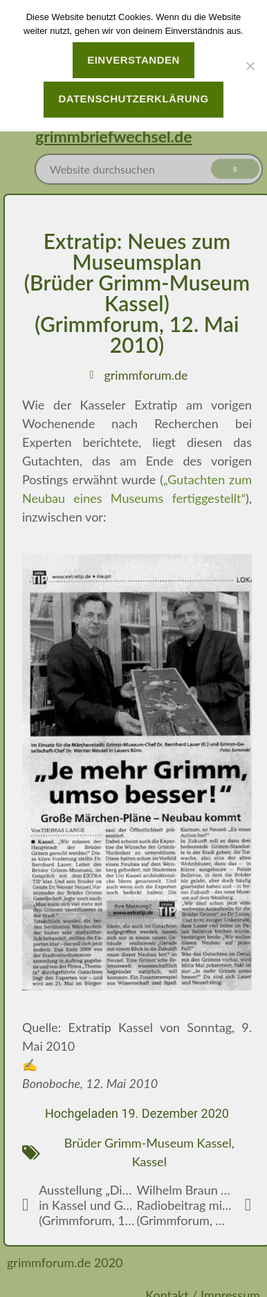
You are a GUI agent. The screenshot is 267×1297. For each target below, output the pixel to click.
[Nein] (250, 66)
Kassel (149, 1161)
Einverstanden (133, 60)
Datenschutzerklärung (133, 98)
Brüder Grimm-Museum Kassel (148, 1142)
